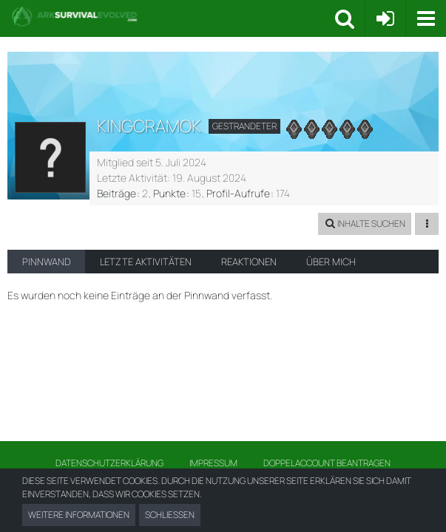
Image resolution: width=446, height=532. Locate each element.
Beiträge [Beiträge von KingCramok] (116, 193)
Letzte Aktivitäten (146, 261)
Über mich (331, 261)
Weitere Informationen (78, 514)
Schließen (170, 514)
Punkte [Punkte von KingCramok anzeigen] (169, 193)
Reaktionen (249, 261)
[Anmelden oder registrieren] (385, 18)
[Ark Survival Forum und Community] (173, 16)
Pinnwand (46, 261)
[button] (425, 18)
